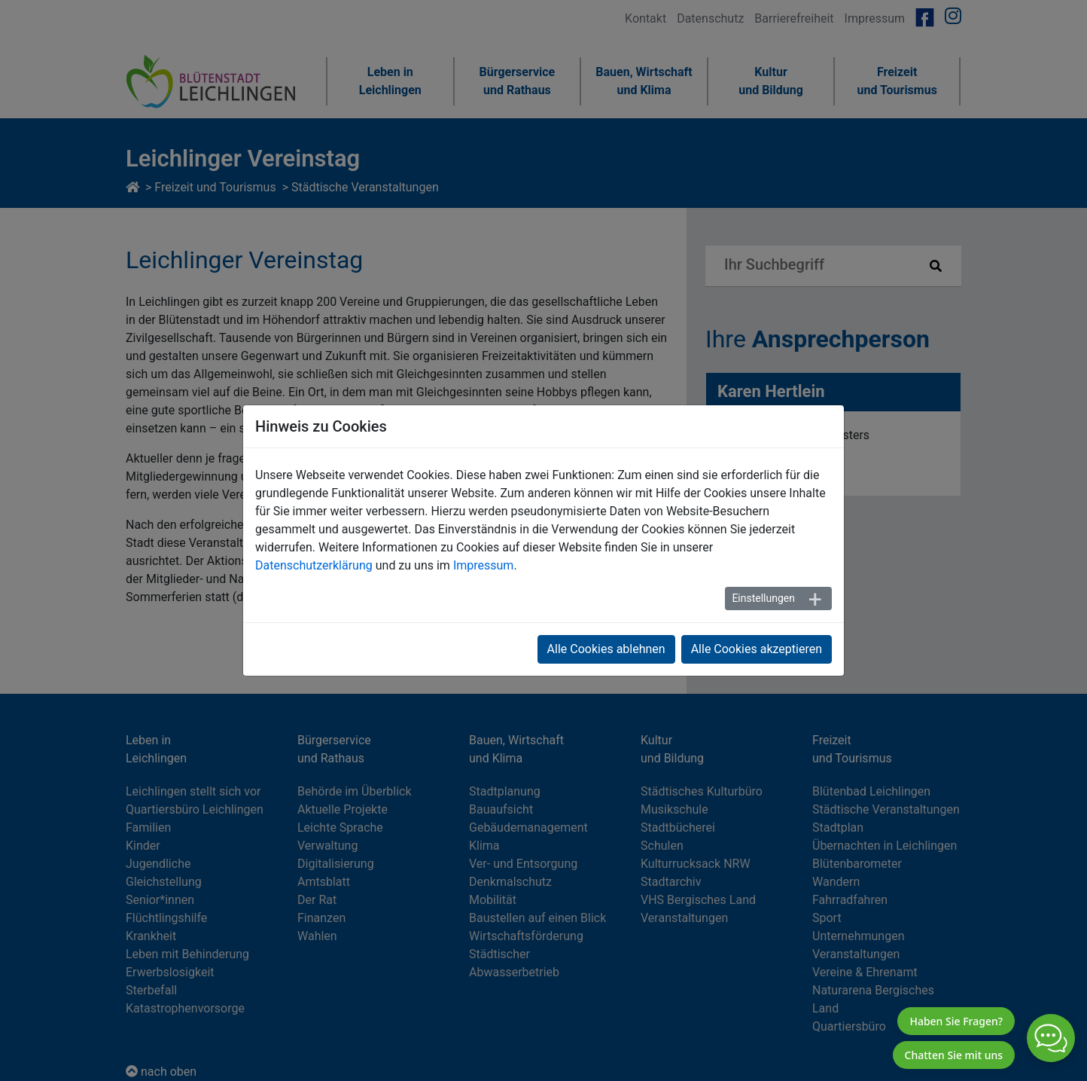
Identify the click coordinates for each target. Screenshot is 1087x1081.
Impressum (483, 565)
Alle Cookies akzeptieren (756, 649)
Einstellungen (763, 598)
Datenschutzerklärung (314, 565)
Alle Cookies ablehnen (606, 649)
